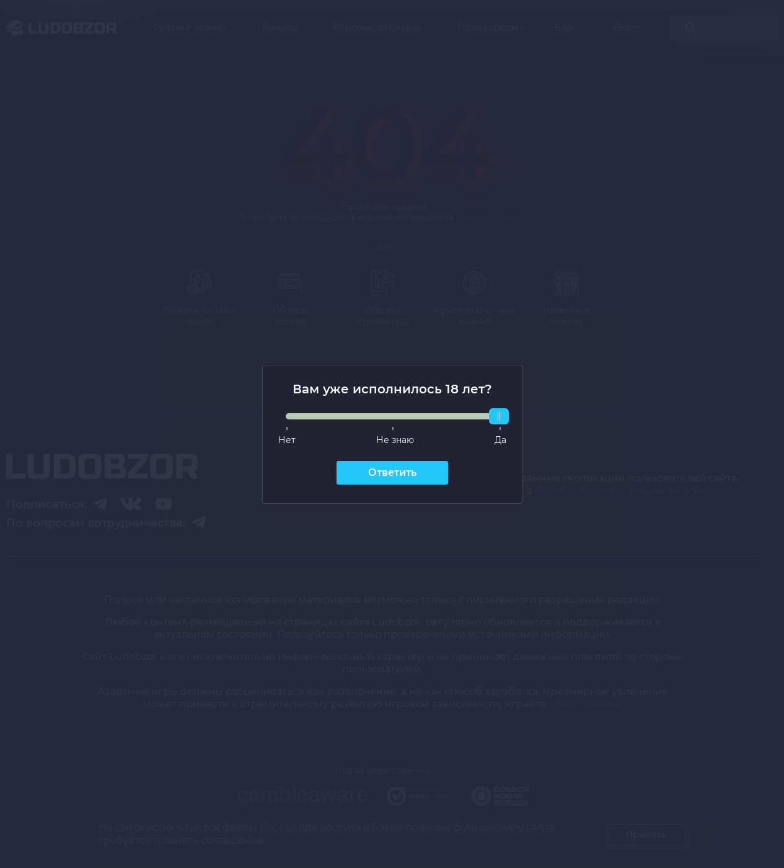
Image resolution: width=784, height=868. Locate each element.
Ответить (392, 472)
